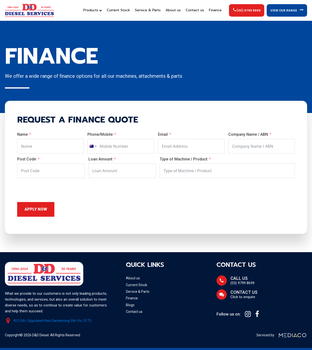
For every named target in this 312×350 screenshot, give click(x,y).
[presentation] (54, 190)
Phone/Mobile (100, 134)
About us (173, 10)
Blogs (130, 305)
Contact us (195, 10)
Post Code (26, 159)
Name (22, 134)
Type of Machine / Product (184, 159)
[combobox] (93, 146)
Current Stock (118, 10)
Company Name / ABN (248, 134)
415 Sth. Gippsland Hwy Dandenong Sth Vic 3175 (52, 321)
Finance (215, 10)
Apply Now (35, 209)
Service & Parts (148, 10)
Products (92, 10)
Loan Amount (100, 159)
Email (163, 134)
